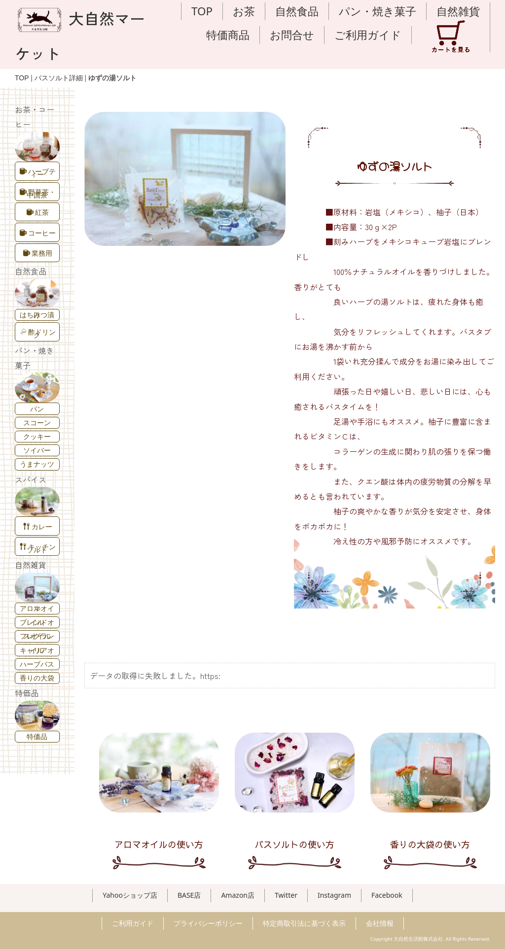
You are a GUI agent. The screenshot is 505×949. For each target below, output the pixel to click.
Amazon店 (237, 895)
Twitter (286, 895)
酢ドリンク (38, 333)
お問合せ (292, 34)
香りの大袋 (37, 677)
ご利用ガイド (367, 34)
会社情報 (380, 923)
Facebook (386, 895)
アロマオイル (37, 608)
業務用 (37, 253)
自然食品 (297, 11)
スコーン (37, 422)
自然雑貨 (458, 11)
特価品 (37, 736)
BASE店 (189, 895)
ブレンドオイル (37, 622)
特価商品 (228, 34)
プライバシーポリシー (208, 923)
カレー (37, 526)
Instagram (334, 895)
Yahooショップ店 (130, 895)
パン (37, 408)
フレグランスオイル (37, 636)
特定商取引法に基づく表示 (304, 923)
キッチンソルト (38, 548)
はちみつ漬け (37, 314)
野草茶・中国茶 (38, 193)
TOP (202, 11)
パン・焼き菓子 (377, 11)
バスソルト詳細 (59, 78)
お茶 (244, 11)
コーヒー (38, 232)
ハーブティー (38, 173)
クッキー (37, 436)
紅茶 (38, 212)
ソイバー (37, 450)
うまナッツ (37, 464)
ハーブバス (37, 664)
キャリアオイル (37, 650)
